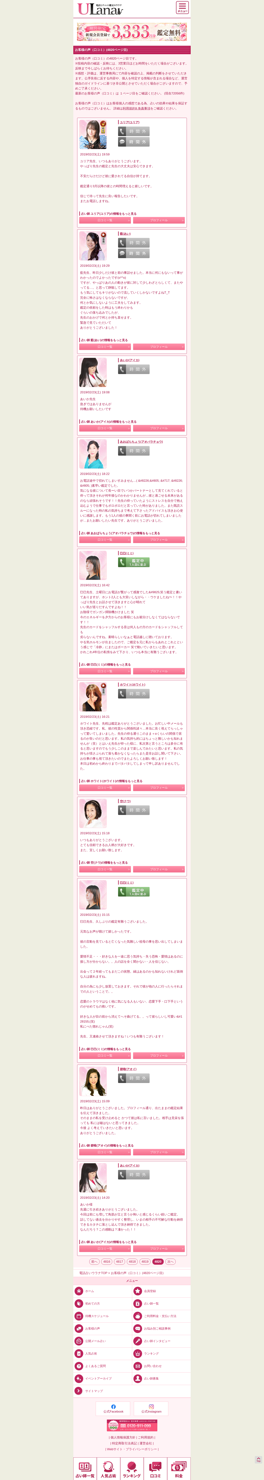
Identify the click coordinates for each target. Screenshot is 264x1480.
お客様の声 (86, 1328)
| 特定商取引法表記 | (124, 1443)
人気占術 (85, 1353)
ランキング (145, 1353)
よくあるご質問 (89, 1366)
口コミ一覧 (105, 220)
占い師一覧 (145, 1303)
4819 (145, 1261)
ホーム (83, 1290)
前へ (94, 1261)
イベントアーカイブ (92, 1378)
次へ (170, 1261)
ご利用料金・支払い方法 (154, 1315)
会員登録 (144, 1290)
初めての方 (86, 1303)
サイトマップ (88, 1391)
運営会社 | (147, 1443)
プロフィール (159, 220)
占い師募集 (145, 1378)
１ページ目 (127, 93)
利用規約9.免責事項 (136, 108)
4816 (106, 1261)
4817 (119, 1261)
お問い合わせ (147, 1366)
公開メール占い (89, 1341)
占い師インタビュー (151, 1341)
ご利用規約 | (146, 1437)
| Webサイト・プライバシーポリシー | (132, 1449)
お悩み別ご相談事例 (151, 1328)
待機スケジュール (91, 1315)
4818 (132, 1261)
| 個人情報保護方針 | (123, 1437)
